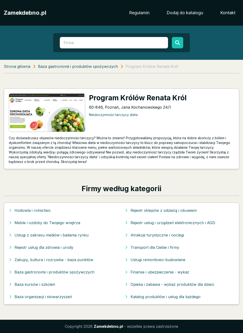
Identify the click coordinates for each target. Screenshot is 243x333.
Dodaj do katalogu (185, 12)
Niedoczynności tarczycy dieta (113, 115)
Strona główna (17, 66)
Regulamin (139, 12)
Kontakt (227, 12)
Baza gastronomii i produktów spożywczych (78, 66)
